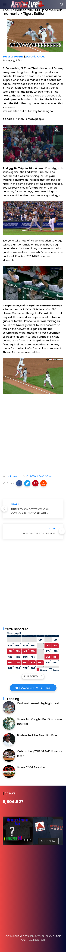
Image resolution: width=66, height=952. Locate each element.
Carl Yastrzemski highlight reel (38, 703)
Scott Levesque (13, 56)
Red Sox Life (37, 936)
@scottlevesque (35, 56)
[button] (19, 483)
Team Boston (36, 940)
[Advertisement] (33, 435)
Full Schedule (33, 676)
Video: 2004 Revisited (31, 767)
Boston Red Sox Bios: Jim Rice (37, 735)
